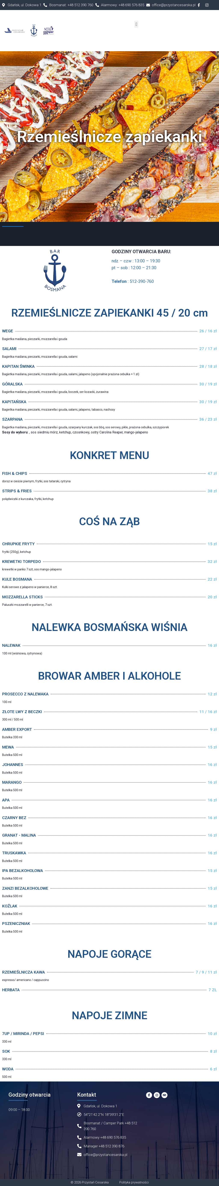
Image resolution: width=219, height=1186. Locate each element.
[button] (136, 24)
